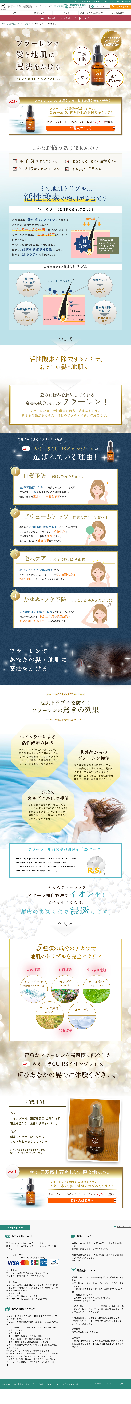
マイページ (101, 6)
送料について (84, 1236)
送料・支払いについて (49, 1384)
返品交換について (86, 1270)
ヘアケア (65, 13)
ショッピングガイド (105, 1)
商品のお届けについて (23, 1309)
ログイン (118, 1)
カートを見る (122, 6)
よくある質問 (118, 13)
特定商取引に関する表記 (24, 1384)
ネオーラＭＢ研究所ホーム (85, 1)
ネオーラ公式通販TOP (10, 24)
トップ (13, 13)
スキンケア (39, 13)
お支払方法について (22, 1236)
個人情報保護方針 (70, 1384)
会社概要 (6, 1384)
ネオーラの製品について (91, 13)
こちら (83, 1260)
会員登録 (126, 1)
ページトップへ (124, 1227)
